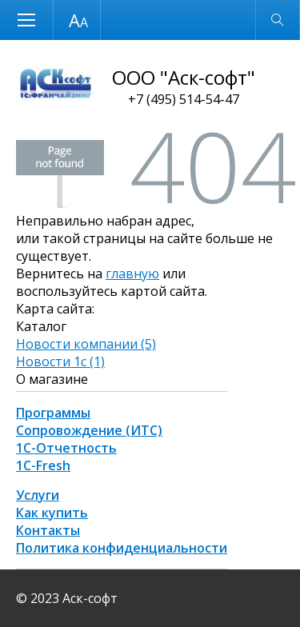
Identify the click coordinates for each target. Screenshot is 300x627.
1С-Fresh (43, 465)
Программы (53, 412)
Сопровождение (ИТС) (89, 430)
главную (132, 273)
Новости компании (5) (86, 344)
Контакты (48, 530)
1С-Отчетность (66, 448)
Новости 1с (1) (60, 361)
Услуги (37, 495)
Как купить (52, 512)
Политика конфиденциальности (121, 548)
